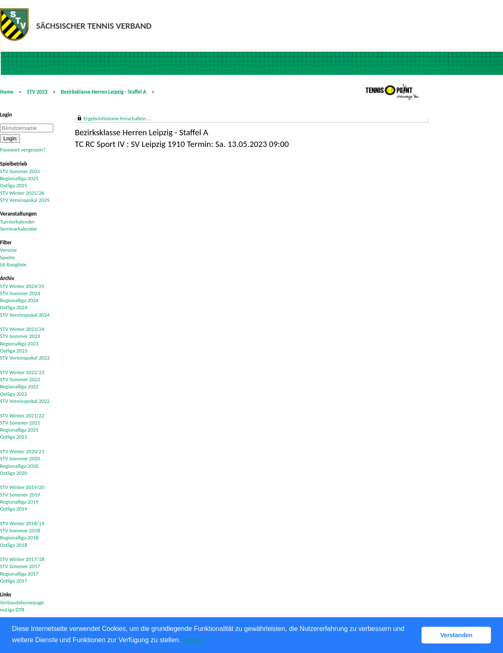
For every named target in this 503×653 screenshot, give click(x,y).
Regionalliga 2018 (19, 537)
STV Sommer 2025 (20, 171)
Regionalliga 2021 (19, 430)
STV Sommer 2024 (20, 293)
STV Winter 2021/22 (22, 415)
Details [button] (194, 639)
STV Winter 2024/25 (22, 286)
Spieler (7, 257)
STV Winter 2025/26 (22, 193)
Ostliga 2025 (13, 185)
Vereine (8, 250)
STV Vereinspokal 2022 (24, 401)
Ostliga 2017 (13, 581)
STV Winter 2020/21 (22, 451)
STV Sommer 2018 (20, 530)
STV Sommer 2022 (20, 379)
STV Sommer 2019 (20, 495)
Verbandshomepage (22, 602)
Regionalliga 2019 (19, 502)
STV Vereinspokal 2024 (24, 315)
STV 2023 (37, 92)
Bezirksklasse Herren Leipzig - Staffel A (103, 92)
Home (6, 92)
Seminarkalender (18, 229)
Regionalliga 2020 (19, 466)
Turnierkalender (17, 221)
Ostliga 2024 (13, 307)
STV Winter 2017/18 (22, 559)
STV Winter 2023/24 (22, 329)
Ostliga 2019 (13, 509)
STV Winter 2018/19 (22, 523)
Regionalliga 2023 (19, 343)
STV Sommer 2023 (20, 336)
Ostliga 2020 (13, 473)
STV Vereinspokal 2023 (24, 358)
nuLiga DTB (12, 609)
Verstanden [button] (456, 635)
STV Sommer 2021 (20, 423)
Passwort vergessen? (22, 149)
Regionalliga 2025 (19, 178)
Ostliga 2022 (13, 394)
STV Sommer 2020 (20, 458)
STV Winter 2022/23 (22, 372)
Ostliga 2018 (13, 545)
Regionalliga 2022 (19, 386)
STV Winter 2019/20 (22, 487)
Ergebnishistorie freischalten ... (117, 118)
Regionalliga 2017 (19, 574)
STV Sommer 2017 (20, 566)
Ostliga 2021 (13, 437)
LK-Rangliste (13, 264)
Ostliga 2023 (13, 351)
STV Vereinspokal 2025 (24, 200)
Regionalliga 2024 (19, 300)
